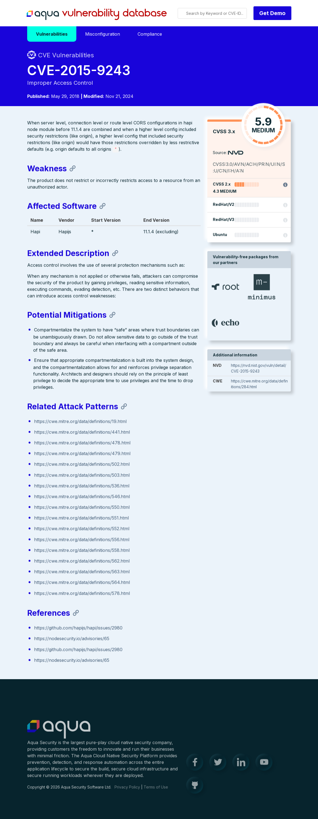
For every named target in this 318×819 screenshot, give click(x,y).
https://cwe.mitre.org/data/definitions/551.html (81, 518)
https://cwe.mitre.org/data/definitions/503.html (82, 475)
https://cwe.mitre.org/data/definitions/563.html (82, 572)
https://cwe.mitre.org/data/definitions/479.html (82, 454)
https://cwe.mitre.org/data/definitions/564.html (82, 582)
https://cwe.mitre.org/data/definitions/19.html (80, 421)
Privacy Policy (127, 789)
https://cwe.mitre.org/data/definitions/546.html (82, 497)
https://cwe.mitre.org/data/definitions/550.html (82, 507)
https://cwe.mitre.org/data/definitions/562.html (82, 561)
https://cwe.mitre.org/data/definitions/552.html (81, 529)
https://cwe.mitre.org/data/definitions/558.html (82, 550)
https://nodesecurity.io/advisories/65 (71, 639)
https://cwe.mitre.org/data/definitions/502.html (82, 464)
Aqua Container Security (58, 732)
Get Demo (272, 13)
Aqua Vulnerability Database (97, 14)
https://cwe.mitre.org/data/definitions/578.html (82, 593)
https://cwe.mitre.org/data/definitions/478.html (82, 443)
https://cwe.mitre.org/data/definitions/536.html (81, 486)
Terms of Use (156, 789)
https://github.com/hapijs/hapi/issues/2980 (78, 628)
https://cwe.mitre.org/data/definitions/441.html (82, 432)
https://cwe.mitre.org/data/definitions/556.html (81, 540)
